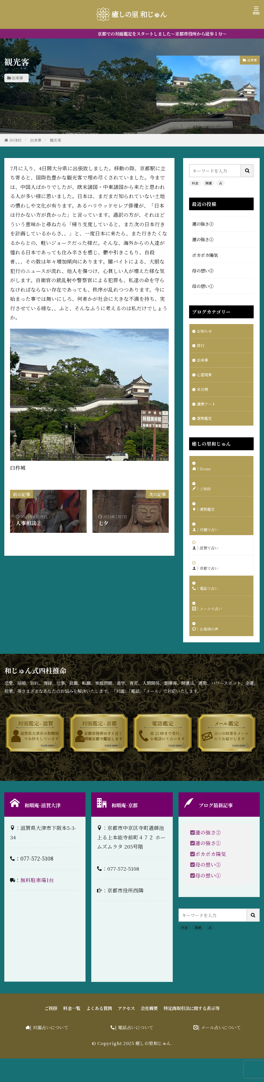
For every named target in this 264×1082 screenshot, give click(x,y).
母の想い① (202, 286)
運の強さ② (202, 224)
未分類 (203, 393)
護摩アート (207, 409)
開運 (208, 183)
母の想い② (202, 270)
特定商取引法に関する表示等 (192, 1032)
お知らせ (205, 331)
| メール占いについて (219, 1051)
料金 (195, 183)
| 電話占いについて (134, 1051)
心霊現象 (205, 378)
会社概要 (149, 1032)
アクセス (126, 1032)
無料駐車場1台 (37, 903)
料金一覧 (71, 1032)
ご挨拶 (50, 1032)
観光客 (55, 140)
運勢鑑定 (205, 424)
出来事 (17, 78)
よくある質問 (99, 1032)
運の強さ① (202, 239)
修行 (201, 347)
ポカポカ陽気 (205, 255)
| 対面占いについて (49, 1051)
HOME (15, 140)
